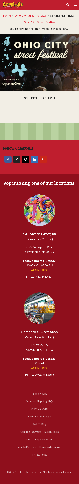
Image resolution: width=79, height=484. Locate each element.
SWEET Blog (40, 424)
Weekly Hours (39, 269)
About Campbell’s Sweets (39, 439)
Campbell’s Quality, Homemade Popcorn (39, 447)
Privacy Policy (39, 454)
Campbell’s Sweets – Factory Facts (39, 431)
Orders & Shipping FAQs (39, 401)
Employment (39, 393)
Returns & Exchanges (39, 416)
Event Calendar (39, 409)
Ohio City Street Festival (30, 15)
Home (7, 15)
